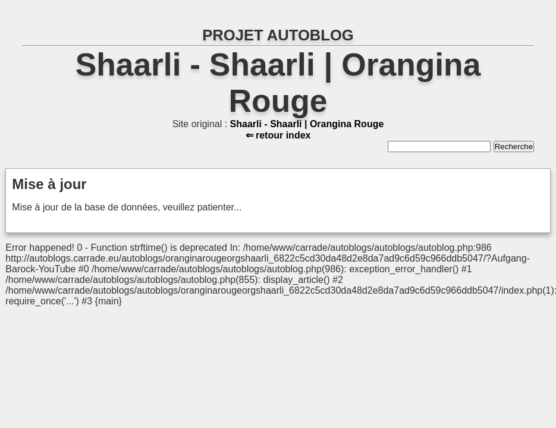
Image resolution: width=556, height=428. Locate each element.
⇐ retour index (278, 135)
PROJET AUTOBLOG (278, 35)
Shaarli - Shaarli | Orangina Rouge (307, 124)
